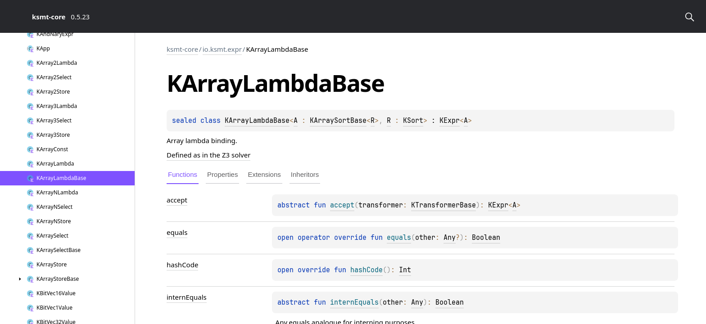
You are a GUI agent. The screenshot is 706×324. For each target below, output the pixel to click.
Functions (182, 174)
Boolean (486, 237)
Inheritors (305, 174)
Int (405, 270)
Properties (222, 174)
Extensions (264, 174)
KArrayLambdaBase (257, 120)
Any (450, 237)
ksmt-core (182, 49)
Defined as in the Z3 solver (208, 154)
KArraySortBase (338, 120)
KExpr (449, 120)
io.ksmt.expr (222, 49)
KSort (413, 120)
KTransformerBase (443, 205)
